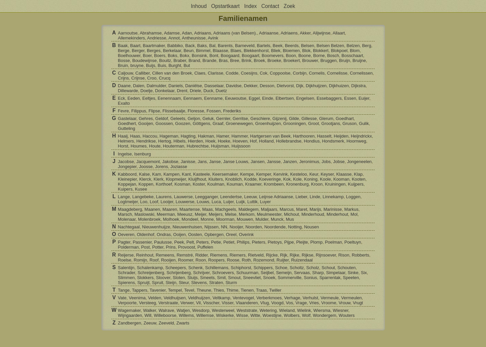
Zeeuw (150, 322)
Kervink (280, 174)
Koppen (146, 184)
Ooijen (179, 234)
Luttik (252, 201)
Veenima (137, 297)
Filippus (138, 110)
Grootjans (330, 123)
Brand (194, 60)
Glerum (326, 118)
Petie (216, 242)
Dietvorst (285, 85)
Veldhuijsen (174, 297)
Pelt (190, 242)
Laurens (164, 196)
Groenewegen (239, 123)
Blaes (235, 50)
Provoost (186, 247)
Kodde (250, 179)
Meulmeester (269, 214)
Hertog (164, 141)
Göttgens (201, 123)
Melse (231, 214)
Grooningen (294, 123)
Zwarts (182, 322)
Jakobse (170, 161)
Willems (186, 315)
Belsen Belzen (330, 45)
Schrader (126, 272)
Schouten (346, 267)
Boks (172, 55)
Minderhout (337, 214)
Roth (246, 260)
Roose (233, 260)
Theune (204, 290)
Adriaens (288, 32)
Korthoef (164, 184)
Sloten (179, 277)
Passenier (142, 242)
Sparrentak (329, 277)
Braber (179, 60)
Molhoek (171, 219)
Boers (159, 55)
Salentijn (126, 267)
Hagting (188, 136)
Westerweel (223, 310)
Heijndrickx (361, 136)
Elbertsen (284, 98)
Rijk (283, 255)
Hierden (195, 141)
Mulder (261, 219)
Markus (351, 209)
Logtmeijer (128, 201)
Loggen (353, 196)
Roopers (216, 260)
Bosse (124, 60)
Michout (291, 214)
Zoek (289, 6)
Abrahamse (150, 32)
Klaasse (343, 174)
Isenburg (142, 153)
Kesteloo (298, 174)
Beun (189, 50)
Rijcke (271, 255)
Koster (199, 184)
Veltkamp (221, 297)
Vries (314, 302)
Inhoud (199, 6)
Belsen (307, 45)
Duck (208, 90)
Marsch (125, 214)
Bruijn (344, 60)
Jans (202, 161)
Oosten (195, 234)
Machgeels (225, 209)
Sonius (310, 277)
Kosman (182, 184)
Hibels (179, 141)
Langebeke (142, 196)
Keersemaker (225, 174)
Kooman (341, 179)
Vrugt (358, 302)
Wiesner (340, 310)
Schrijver (201, 272)
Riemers (237, 255)
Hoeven (240, 141)
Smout (234, 277)
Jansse (273, 161)
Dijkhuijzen (316, 85)
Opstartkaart (225, 6)
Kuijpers (356, 184)
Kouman (235, 184)
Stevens (199, 282)
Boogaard (230, 55)
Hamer (222, 136)
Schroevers (223, 272)
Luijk (240, 201)
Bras (223, 60)
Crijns (123, 78)
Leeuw (250, 196)
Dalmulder (156, 85)
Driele (195, 90)
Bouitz (165, 60)
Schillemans (216, 267)
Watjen (183, 310)
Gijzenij (280, 118)
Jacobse (126, 161)
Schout (328, 267)
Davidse (234, 85)
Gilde (294, 118)
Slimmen (126, 277)
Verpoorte (127, 302)
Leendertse (231, 196)
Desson (267, 85)
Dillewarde (128, 90)
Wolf (306, 315)
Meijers (216, 214)
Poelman (333, 242)
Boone (304, 55)
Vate (122, 297)
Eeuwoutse (235, 98)
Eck (121, 98)
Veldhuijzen (199, 297)
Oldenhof (145, 234)
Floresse (196, 110)
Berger (138, 50)
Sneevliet (252, 277)
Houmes (139, 146)
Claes (199, 73)
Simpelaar (335, 272)
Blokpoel (339, 50)
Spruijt (143, 282)
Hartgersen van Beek (270, 136)
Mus (290, 219)
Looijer (166, 201)
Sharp (318, 272)
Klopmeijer (176, 179)
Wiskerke (225, 315)
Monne (207, 219)
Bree (234, 60)
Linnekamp (333, 196)
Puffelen (205, 247)
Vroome (328, 302)
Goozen (182, 123)
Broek (259, 60)
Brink (247, 60)
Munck (277, 219)
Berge (124, 50)
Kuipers (125, 189)
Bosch (333, 55)
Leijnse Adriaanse (276, 196)
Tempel (175, 290)
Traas (261, 290)
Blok (306, 50)
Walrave (166, 310)
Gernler (223, 118)
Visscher (211, 302)
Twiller (275, 290)
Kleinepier (127, 179)
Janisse (188, 161)
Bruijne (359, 60)
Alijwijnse (321, 32)
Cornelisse (337, 73)
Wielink (304, 310)
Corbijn (299, 73)
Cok (263, 73)
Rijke (294, 255)
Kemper (263, 174)
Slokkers (145, 277)
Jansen (258, 161)
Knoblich (233, 179)
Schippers (263, 267)
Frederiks (232, 110)
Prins (171, 247)
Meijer (201, 214)
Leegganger (206, 196)
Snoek (269, 277)
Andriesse (156, 37)
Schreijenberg (151, 272)
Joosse (145, 166)
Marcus (286, 209)
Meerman (166, 214)
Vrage (301, 302)
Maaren (169, 209)
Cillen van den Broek (172, 73)
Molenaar (127, 219)
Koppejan (127, 184)
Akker (305, 32)
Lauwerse (183, 196)
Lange (124, 196)
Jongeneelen (359, 161)
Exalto (124, 103)
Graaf (218, 123)
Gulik (364, 123)
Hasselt (324, 136)
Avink (213, 37)
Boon (291, 55)
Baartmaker (154, 45)
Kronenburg (297, 184)
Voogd (277, 302)
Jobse (339, 161)
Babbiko (175, 45)
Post (145, 247)
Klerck (145, 179)
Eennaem (192, 98)
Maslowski (144, 214)
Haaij (123, 136)
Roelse (124, 260)
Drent (182, 90)
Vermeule (330, 297)
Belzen (353, 45)
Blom (355, 50)
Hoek (210, 141)
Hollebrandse (289, 141)
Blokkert (321, 50)
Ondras (164, 234)
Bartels (263, 45)
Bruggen (328, 60)
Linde (315, 196)
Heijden (341, 136)
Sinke (353, 272)
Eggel (254, 98)
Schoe (281, 267)
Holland (266, 141)
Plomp (316, 242)
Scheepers (175, 267)
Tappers (139, 290)
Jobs (326, 161)
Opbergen (214, 234)
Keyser (327, 174)
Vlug (264, 302)
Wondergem (324, 315)
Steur (184, 282)
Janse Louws (235, 161)
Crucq (164, 78)
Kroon (317, 184)
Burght (174, 65)
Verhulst (310, 297)
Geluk (208, 118)
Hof (253, 141)
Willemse (205, 315)
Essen (350, 98)
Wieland (287, 310)
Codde (232, 73)
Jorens (161, 166)
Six (364, 272)
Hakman (206, 136)
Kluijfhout (197, 179)
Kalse (144, 174)
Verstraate (168, 302)
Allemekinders (131, 37)
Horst (123, 146)
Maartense (189, 209)
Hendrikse (146, 141)
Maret (301, 209)
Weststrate (247, 310)
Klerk (158, 179)
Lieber (301, 196)
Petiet (228, 242)
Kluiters (216, 179)
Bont (214, 55)
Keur (313, 174)
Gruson (349, 123)
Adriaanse (268, 32)
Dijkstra (358, 85)
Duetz (221, 90)
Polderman (128, 247)
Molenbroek (149, 219)
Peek (179, 242)
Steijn (170, 282)
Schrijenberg (178, 272)
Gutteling (126, 128)
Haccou (150, 136)
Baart (135, 45)
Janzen (290, 161)
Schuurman (247, 272)
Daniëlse (193, 85)
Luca (216, 201)
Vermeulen (351, 297)
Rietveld (256, 255)
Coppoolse (280, 73)
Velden (154, 297)
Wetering (268, 310)
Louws (203, 201)
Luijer (228, 201)
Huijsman (220, 146)
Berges (153, 50)
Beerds (291, 45)
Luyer (265, 201)
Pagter (124, 242)
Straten (216, 282)
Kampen (171, 174)
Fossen (214, 110)
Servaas (302, 272)
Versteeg (147, 302)
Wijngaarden (130, 315)
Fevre (123, 110)
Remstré (185, 255)
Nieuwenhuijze (156, 226)
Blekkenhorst (256, 50)
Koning (310, 179)
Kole (297, 179)
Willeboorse (165, 315)
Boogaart (250, 55)
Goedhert (127, 123)
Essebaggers (329, 98)
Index (250, 6)
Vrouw (344, 302)
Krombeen (274, 184)
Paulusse (163, 242)
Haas (135, 136)
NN (224, 226)
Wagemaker (129, 310)
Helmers (126, 141)
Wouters (347, 315)
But (187, 65)
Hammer (239, 136)
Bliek (275, 50)
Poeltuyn (352, 242)
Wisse (242, 315)
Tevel (189, 290)
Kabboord (127, 174)
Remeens (165, 255)
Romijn (140, 260)
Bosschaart (352, 55)
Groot (313, 123)
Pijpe (289, 242)
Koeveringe (270, 179)
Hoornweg (356, 141)
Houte (155, 146)
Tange (124, 290)
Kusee (141, 189)
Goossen (164, 123)
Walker (149, 310)
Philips (243, 242)
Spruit (157, 282)
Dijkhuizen (339, 85)
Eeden (134, 98)
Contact (270, 6)
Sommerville (290, 277)
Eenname (213, 98)
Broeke (274, 60)
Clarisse (215, 73)
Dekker (250, 85)
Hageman (168, 136)
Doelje (147, 90)
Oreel (231, 234)
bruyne (137, 65)
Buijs (150, 65)
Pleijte (302, 242)
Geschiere (260, 118)
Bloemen (291, 50)
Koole (325, 179)
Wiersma (321, 310)
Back (190, 45)
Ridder (201, 255)
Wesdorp (201, 310)
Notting (295, 226)
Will (148, 315)
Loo (144, 201)
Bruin (123, 65)
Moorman (225, 219)
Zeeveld (166, 322)
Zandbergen (129, 322)
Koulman (215, 184)
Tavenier (157, 290)
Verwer (187, 302)
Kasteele (201, 174)
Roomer (185, 260)
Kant (186, 174)
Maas (207, 209)
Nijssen (212, 226)
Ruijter (282, 260)
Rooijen (168, 260)
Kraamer (253, 184)
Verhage (292, 297)
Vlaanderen (247, 302)
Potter (157, 247)
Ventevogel (243, 297)
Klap (358, 174)
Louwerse (185, 201)
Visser (227, 302)
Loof (154, 201)
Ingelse (125, 153)
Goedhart (345, 118)
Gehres (146, 118)
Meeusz (185, 214)
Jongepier (127, 166)
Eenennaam (169, 98)
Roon (201, 260)
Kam (156, 174)
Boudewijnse (144, 60)
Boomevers (272, 55)
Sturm (231, 282)
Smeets (207, 277)
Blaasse (220, 50)
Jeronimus (309, 161)
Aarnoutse (128, 32)
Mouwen (245, 219)
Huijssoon (240, 146)
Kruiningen (335, 184)
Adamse (172, 32)
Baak (123, 45)
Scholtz (297, 267)
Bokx (184, 55)
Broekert (291, 60)
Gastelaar (127, 118)
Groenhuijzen (268, 123)
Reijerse (126, 255)
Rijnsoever (326, 255)
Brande (209, 60)
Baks (202, 45)
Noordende (274, 226)
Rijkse (307, 255)
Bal (212, 45)
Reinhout (144, 255)
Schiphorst (241, 267)
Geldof (161, 118)
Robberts (360, 255)
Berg (366, 45)
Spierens (126, 282)
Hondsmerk (333, 141)
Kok (286, 179)
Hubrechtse (198, 146)
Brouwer (310, 60)
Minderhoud (312, 214)
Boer (147, 55)
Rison (343, 255)
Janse (215, 161)
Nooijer (236, 226)
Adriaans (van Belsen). (235, 32)
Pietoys (275, 242)
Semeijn (284, 272)
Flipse (154, 110)
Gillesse (309, 118)
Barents (225, 45)
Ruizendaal (302, 260)
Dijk (299, 85)
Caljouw (125, 73)
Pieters (258, 242)
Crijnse (138, 78)
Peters (202, 242)
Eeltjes (148, 98)
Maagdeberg (130, 209)
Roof (154, 260)
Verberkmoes (269, 297)
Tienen (247, 290)
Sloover (163, 277)
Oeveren (126, 234)
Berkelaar (172, 50)
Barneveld (245, 45)
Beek (278, 45)
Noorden (253, 226)
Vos (289, 302)
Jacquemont (148, 161)
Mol (353, 214)
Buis (162, 65)
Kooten (358, 179)
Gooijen (145, 123)
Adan (187, 32)
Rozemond (263, 260)
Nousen (311, 226)
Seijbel (267, 272)
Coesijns (249, 73)
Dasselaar (214, 85)
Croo (151, 78)
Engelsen (305, 98)
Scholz (312, 267)
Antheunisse (194, 37)
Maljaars (269, 209)
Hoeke (224, 141)
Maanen (152, 209)
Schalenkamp (150, 267)
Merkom (247, 214)
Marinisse (333, 209)
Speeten (351, 277)
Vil (198, 302)
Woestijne (272, 315)
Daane (124, 85)
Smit (221, 277)
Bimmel (203, 50)
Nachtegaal (129, 226)
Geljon (194, 118)
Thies (218, 290)
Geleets (177, 118)
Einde (267, 98)
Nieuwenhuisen (187, 226)
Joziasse (178, 166)
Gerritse (240, 118)
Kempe (247, 174)
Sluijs (192, 277)
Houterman (173, 146)
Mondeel (190, 219)
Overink (246, 234)
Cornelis (317, 73)
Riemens (218, 255)
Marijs (315, 209)
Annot (174, 37)
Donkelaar (165, 90)
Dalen (138, 85)
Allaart (339, 32)
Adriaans (202, 32)
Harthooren (304, 136)
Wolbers (291, 315)
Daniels (175, 85)
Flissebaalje (173, 110)
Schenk (195, 267)
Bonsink (199, 55)
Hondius (312, 141)
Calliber (142, 73)
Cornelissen (361, 73)
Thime (232, 290)
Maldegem (248, 209)
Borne (319, 55)
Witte (255, 315)
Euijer (363, 98)
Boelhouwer (129, 55)
